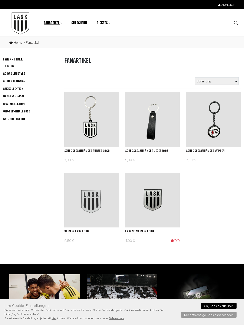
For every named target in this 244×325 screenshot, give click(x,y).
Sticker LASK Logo (76, 231)
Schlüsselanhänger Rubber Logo (87, 151)
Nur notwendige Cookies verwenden (209, 315)
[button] (13, 89)
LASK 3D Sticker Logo (139, 231)
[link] (17, 42)
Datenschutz (116, 318)
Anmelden (226, 4)
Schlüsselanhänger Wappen (205, 151)
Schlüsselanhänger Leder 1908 (146, 151)
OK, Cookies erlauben (219, 306)
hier (54, 318)
